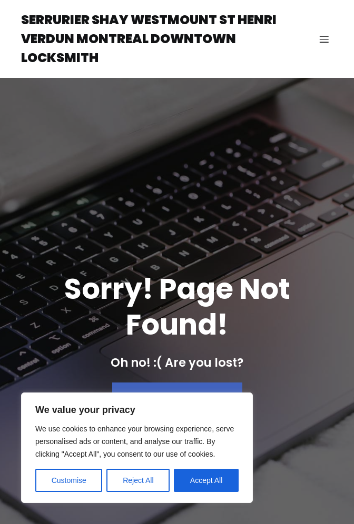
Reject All (138, 480)
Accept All (206, 480)
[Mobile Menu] (324, 39)
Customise (69, 480)
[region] (137, 447)
